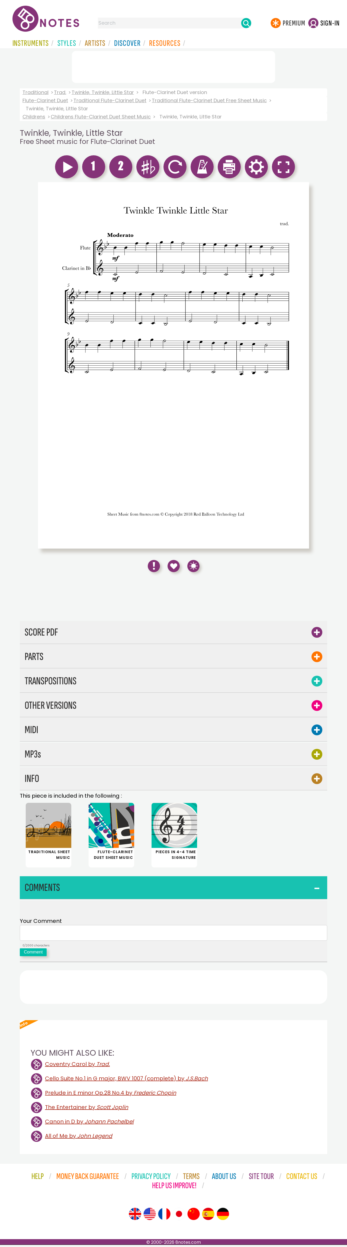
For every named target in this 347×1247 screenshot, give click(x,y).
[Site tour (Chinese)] (193, 1216)
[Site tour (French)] (164, 1216)
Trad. (60, 92)
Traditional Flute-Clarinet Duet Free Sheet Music (209, 100)
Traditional (36, 92)
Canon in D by (89, 1123)
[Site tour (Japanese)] (179, 1216)
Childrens (34, 116)
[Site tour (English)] (135, 1216)
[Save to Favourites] (174, 566)
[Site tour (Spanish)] (208, 1216)
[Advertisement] (173, 66)
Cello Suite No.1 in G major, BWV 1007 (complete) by (126, 1080)
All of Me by (78, 1138)
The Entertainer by (86, 1109)
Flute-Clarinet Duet (45, 100)
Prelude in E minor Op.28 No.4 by (110, 1095)
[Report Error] (154, 566)
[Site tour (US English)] (149, 1216)
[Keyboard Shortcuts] (193, 566)
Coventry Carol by (77, 1066)
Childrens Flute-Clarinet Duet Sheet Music (101, 116)
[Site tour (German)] (223, 1216)
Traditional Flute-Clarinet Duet (109, 100)
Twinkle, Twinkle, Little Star (103, 92)
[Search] (246, 23)
